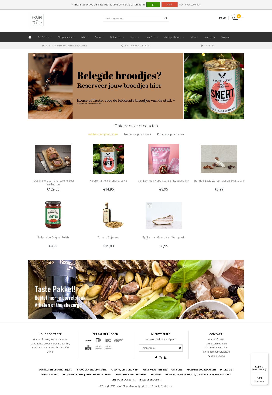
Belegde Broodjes (150, 379)
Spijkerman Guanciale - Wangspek (164, 237)
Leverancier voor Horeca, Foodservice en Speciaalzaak (198, 374)
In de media (209, 37)
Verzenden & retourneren (131, 374)
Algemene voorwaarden (201, 369)
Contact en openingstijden (55, 369)
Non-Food (150, 37)
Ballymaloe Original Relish (53, 237)
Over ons (208, 45)
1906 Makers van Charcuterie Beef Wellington (53, 182)
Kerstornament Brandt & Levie (108, 180)
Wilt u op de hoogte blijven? (160, 339)
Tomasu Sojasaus (108, 237)
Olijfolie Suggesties (123, 379)
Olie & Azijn (43, 37)
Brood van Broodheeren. (91, 369)
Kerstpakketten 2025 (155, 369)
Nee (169, 4)
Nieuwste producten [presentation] (137, 134)
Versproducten (65, 37)
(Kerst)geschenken (173, 37)
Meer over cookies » (190, 4)
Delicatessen (115, 37)
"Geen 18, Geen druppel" (124, 369)
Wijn (83, 37)
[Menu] (266, 355)
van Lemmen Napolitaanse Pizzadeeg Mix (163, 180)
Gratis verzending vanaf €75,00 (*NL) (64, 45)
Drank (98, 37)
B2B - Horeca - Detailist (136, 45)
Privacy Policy (50, 374)
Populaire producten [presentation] (170, 134)
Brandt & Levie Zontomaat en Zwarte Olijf (218, 180)
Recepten (225, 37)
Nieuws (194, 37)
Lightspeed (145, 386)
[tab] (103, 134)
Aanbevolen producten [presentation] (103, 134)
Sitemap (156, 374)
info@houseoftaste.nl (218, 351)
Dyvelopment (167, 386)
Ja (153, 4)
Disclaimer (226, 369)
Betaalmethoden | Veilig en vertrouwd (86, 374)
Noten (133, 37)
